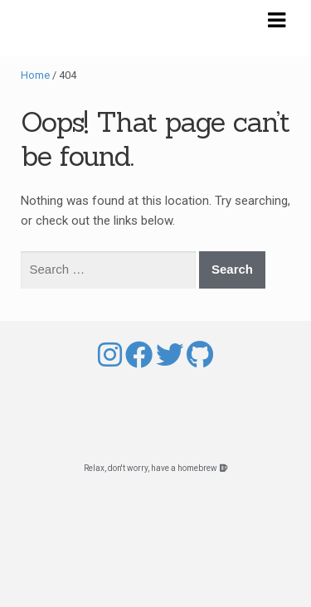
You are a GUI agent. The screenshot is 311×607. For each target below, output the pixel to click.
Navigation (276, 21)
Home (35, 75)
